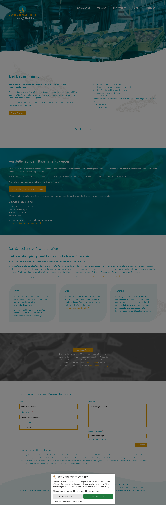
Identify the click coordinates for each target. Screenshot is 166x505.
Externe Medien (94, 491)
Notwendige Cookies (63, 491)
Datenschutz (57, 501)
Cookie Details (77, 501)
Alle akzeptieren (98, 496)
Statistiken (79, 491)
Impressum (67, 501)
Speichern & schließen (68, 496)
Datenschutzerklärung (100, 486)
